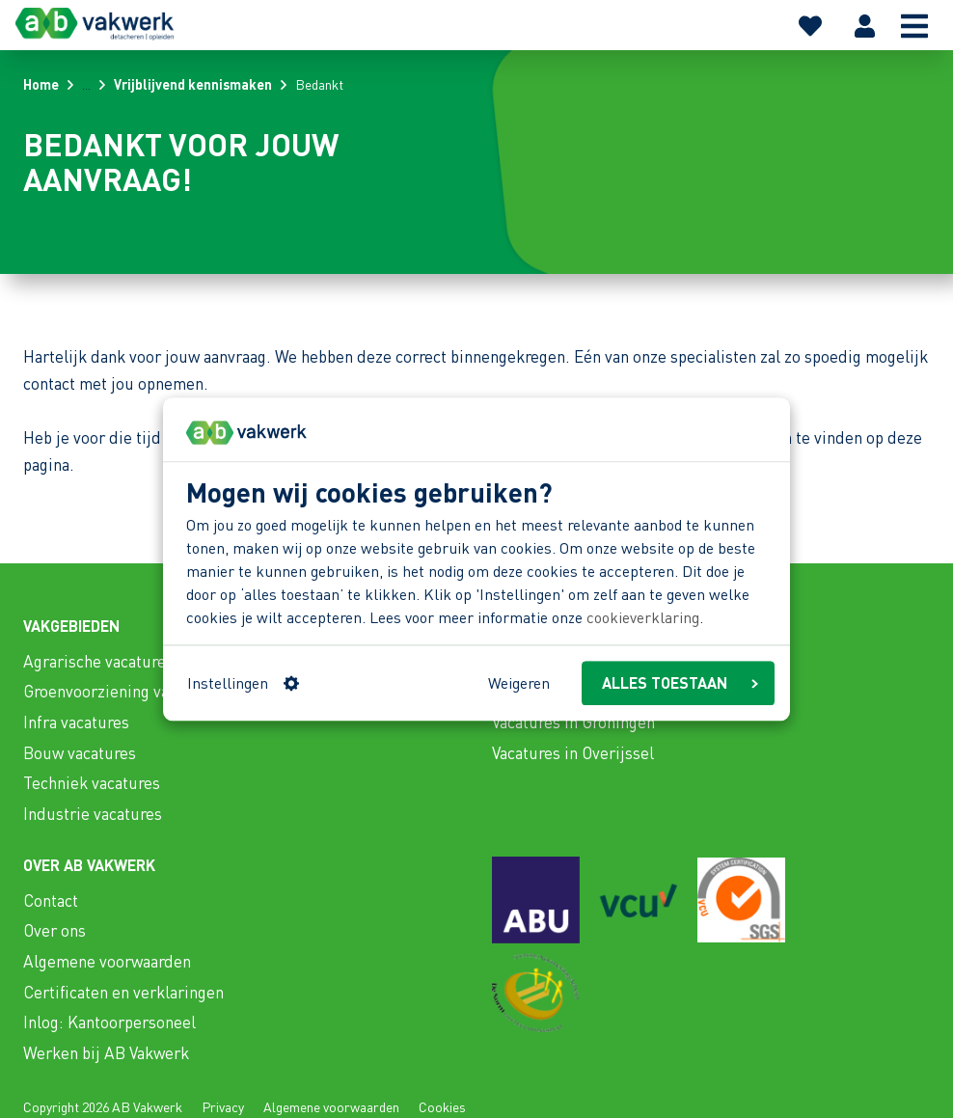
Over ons (54, 930)
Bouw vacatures (79, 752)
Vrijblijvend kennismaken (193, 84)
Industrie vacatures (92, 813)
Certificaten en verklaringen (123, 991)
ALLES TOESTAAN (680, 682)
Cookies (442, 1106)
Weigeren (519, 682)
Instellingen (243, 682)
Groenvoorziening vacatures (122, 690)
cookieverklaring (642, 618)
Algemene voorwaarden (107, 960)
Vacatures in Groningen (573, 721)
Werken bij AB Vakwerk (106, 1052)
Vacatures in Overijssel (573, 752)
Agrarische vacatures (98, 660)
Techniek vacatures (91, 782)
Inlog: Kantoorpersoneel (109, 1021)
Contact (50, 900)
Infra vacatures (76, 721)
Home (41, 84)
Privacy (223, 1106)
